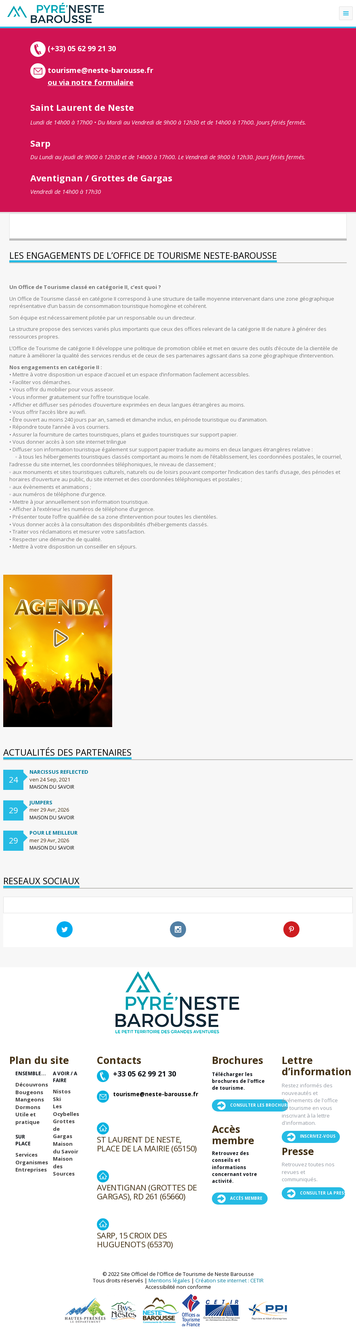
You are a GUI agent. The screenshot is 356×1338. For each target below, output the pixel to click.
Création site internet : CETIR (229, 1280)
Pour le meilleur (53, 832)
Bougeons (29, 1092)
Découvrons (31, 1084)
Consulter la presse (324, 1193)
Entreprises (31, 1169)
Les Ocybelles (66, 1110)
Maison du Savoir (65, 1147)
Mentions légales (169, 1280)
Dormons (27, 1107)
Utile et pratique (27, 1118)
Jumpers (40, 802)
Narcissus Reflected (58, 771)
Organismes (31, 1162)
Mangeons (29, 1099)
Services (26, 1154)
